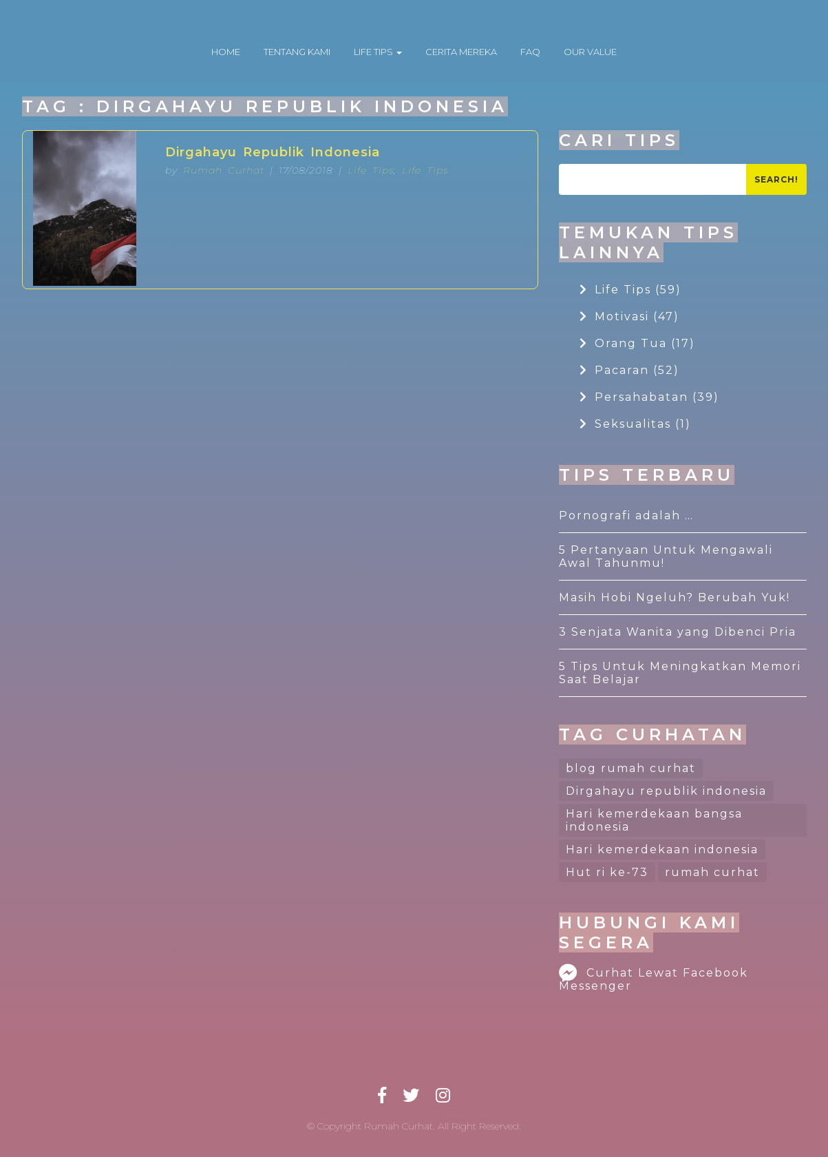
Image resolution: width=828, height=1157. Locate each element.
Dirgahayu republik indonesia (666, 791)
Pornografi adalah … (626, 515)
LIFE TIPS (378, 51)
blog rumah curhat (631, 768)
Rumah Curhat (223, 170)
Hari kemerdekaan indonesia (662, 849)
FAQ (530, 51)
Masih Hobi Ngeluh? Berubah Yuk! (674, 597)
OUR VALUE (590, 51)
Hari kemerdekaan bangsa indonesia (654, 820)
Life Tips (371, 170)
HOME (225, 51)
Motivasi (629, 316)
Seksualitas (635, 423)
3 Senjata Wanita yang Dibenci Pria (677, 631)
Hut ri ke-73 (607, 872)
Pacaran (629, 370)
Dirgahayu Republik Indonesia (272, 152)
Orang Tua (637, 343)
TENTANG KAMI (297, 51)
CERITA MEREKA (461, 51)
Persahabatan (649, 397)
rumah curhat (712, 872)
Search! (776, 179)
